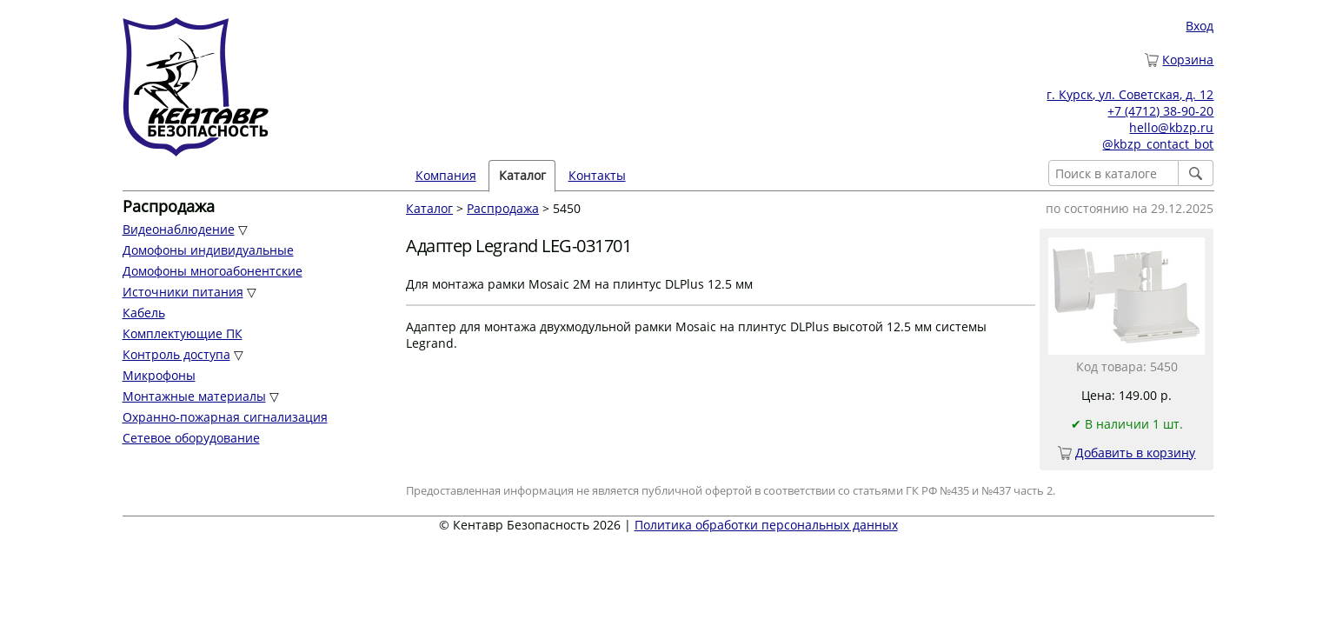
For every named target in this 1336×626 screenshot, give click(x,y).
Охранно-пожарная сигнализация (225, 417)
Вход (1199, 25)
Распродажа (503, 208)
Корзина (1187, 59)
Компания (445, 175)
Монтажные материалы (194, 396)
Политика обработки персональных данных (766, 524)
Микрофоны (159, 375)
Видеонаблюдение (179, 229)
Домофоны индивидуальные (208, 250)
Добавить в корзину (1135, 452)
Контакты (597, 175)
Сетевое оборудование (191, 438)
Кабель (144, 312)
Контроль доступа (176, 354)
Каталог (522, 175)
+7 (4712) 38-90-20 (1160, 111)
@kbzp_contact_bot (1157, 144)
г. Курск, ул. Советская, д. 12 (1130, 94)
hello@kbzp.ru (1171, 127)
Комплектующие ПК (183, 333)
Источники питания (183, 291)
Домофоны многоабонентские (212, 271)
